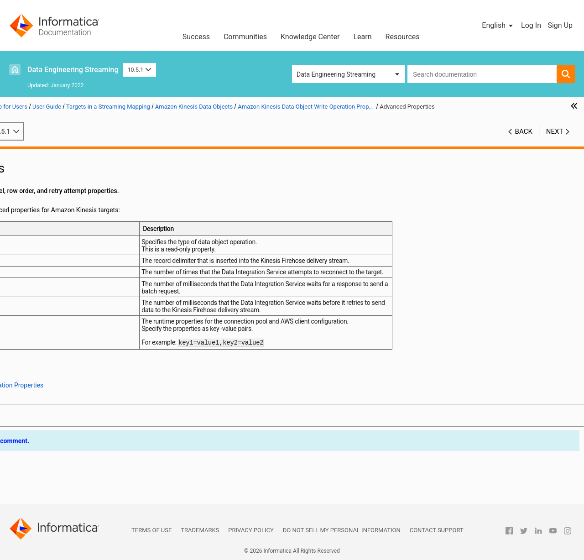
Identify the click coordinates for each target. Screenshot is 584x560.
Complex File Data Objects (66, 346)
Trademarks (200, 530)
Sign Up (560, 25)
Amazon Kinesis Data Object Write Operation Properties (82, 250)
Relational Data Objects (62, 441)
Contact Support (437, 530)
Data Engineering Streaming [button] (336, 74)
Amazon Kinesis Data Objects (71, 231)
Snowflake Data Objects (62, 451)
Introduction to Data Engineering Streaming (76, 163)
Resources (403, 36)
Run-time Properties (75, 288)
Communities (245, 36)
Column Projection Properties (89, 307)
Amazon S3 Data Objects (64, 317)
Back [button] (523, 141)
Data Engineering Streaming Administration (76, 173)
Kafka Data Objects (56, 394)
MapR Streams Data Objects (69, 413)
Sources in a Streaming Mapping (61, 183)
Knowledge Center (310, 36)
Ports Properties (70, 269)
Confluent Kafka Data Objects (71, 355)
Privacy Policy (250, 530)
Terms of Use (151, 530)
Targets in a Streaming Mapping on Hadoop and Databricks (87, 211)
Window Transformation (49, 470)
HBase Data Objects (57, 374)
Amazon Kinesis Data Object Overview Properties (91, 240)
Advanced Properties (77, 298)
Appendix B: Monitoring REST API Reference (77, 489)
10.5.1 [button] (139, 69)
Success (196, 36)
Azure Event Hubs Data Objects (73, 326)
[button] (498, 26)
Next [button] (554, 141)
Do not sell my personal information (342, 530)
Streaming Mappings (44, 461)
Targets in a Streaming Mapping (60, 192)
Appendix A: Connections (50, 480)
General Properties (74, 259)
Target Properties (72, 279)
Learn (363, 36)
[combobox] (482, 74)
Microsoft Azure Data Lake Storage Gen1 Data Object (82, 423)
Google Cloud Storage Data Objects (79, 365)
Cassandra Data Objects (63, 336)
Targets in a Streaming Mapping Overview (87, 202)
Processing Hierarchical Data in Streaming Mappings (87, 221)
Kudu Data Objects (55, 403)
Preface (26, 154)
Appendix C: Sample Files (51, 499)
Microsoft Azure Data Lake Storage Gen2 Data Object (82, 433)
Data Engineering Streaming (73, 69)
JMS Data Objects (54, 384)
